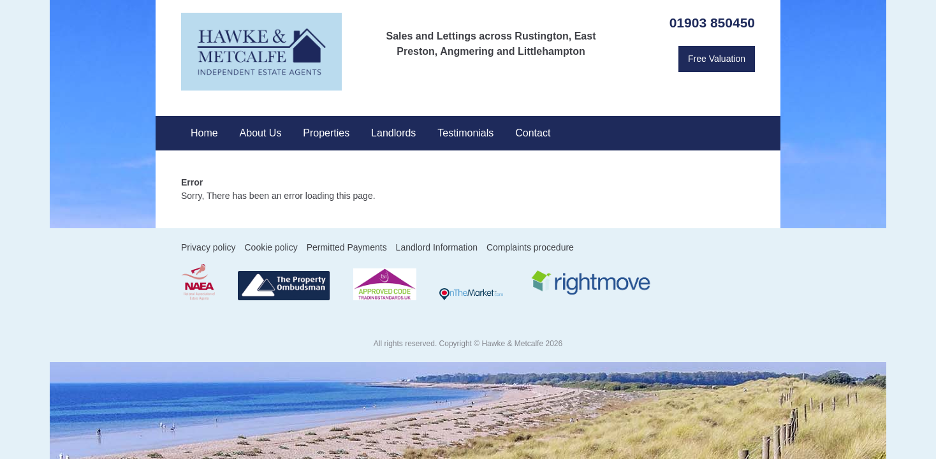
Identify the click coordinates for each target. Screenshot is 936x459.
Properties (326, 132)
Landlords (393, 132)
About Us (261, 132)
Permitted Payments (347, 247)
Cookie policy (270, 247)
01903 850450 (712, 22)
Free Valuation (716, 59)
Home (204, 132)
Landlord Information (437, 247)
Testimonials (465, 132)
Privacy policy (208, 247)
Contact (532, 132)
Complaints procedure (530, 247)
